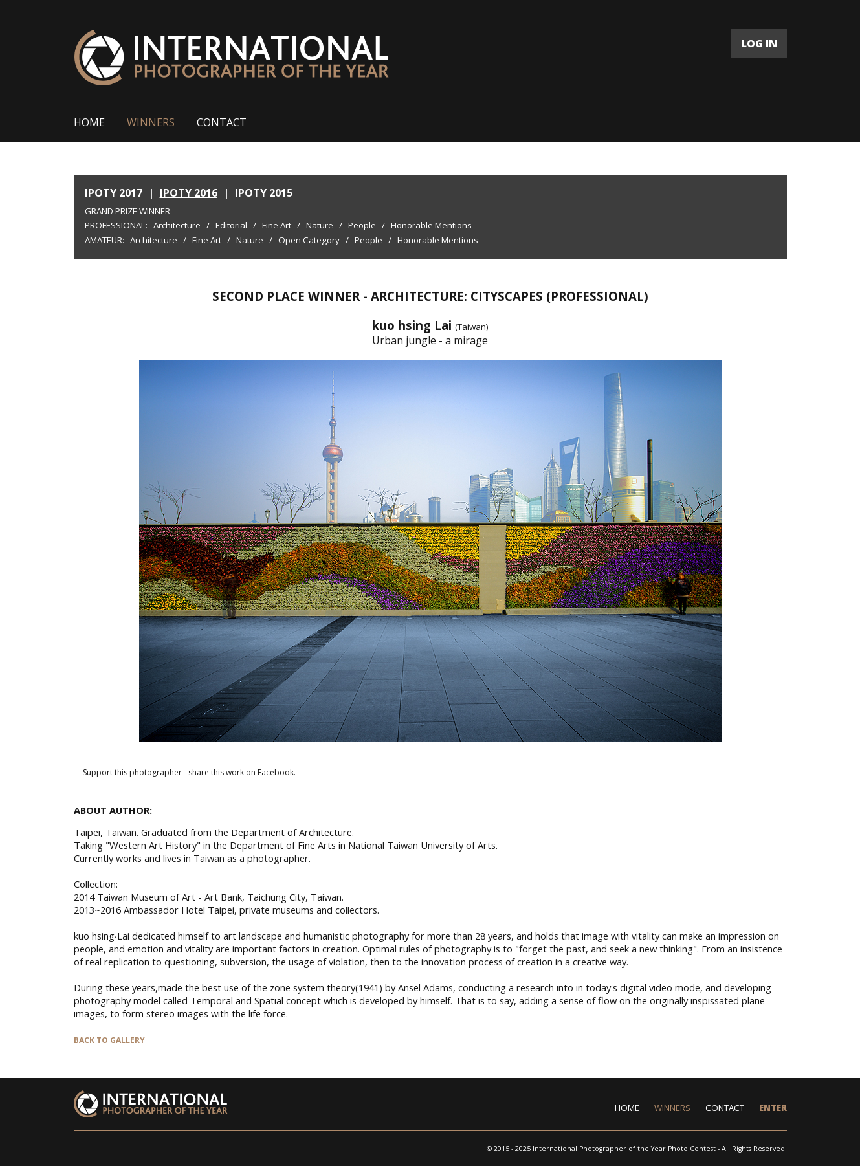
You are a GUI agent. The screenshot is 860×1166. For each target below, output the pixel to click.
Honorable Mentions (431, 225)
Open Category (309, 240)
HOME (89, 122)
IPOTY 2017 (113, 193)
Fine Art (276, 225)
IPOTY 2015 (263, 193)
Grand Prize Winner (127, 211)
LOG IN (759, 43)
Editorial (231, 225)
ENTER (773, 1108)
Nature (319, 225)
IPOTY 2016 (188, 193)
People (362, 225)
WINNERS (151, 122)
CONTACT (222, 122)
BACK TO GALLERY (109, 1040)
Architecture (177, 225)
